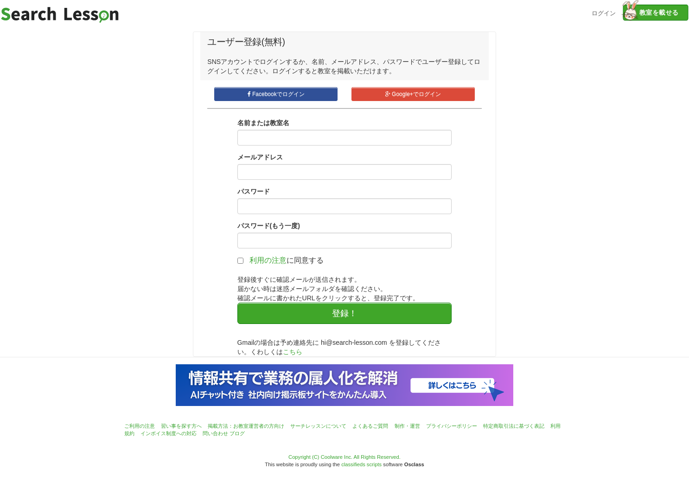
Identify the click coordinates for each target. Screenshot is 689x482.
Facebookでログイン (276, 94)
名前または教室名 (263, 123)
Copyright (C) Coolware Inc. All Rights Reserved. (344, 457)
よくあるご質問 (370, 426)
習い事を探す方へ (181, 426)
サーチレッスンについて (318, 426)
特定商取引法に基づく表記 (513, 426)
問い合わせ (215, 433)
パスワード (253, 191)
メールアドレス (260, 157)
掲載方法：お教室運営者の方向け (246, 426)
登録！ (344, 313)
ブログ (237, 433)
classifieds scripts (361, 464)
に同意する (286, 260)
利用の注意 (268, 260)
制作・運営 (407, 426)
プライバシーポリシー (451, 426)
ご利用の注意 (139, 426)
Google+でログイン (413, 94)
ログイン (604, 12)
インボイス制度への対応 (168, 433)
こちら (292, 351)
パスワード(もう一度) (268, 225)
